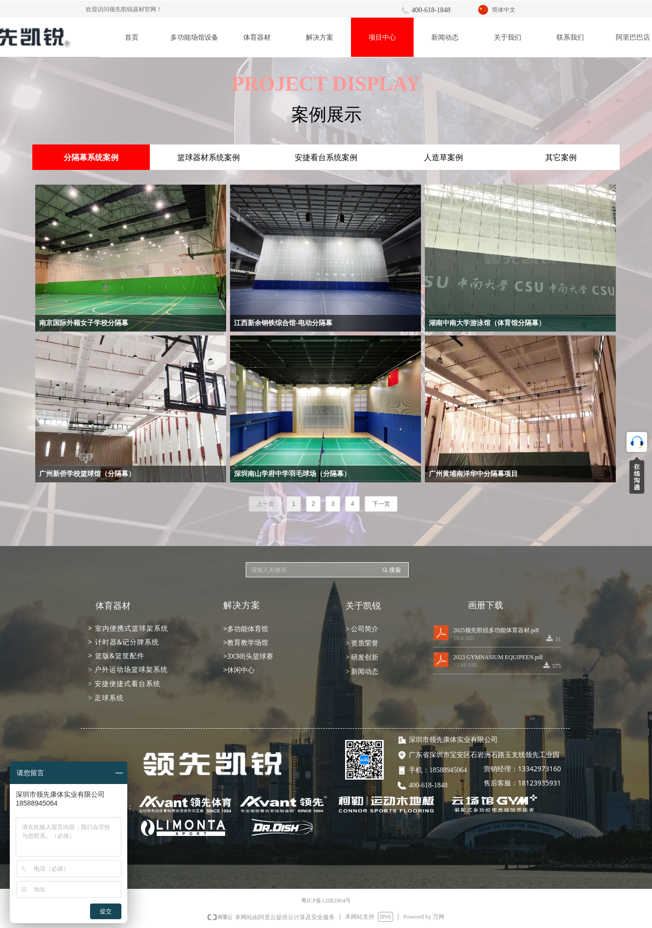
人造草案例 (443, 157)
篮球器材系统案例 (208, 157)
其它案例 (561, 157)
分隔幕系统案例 (91, 157)
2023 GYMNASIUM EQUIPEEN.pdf (498, 657)
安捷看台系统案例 (326, 157)
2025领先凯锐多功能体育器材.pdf (496, 630)
